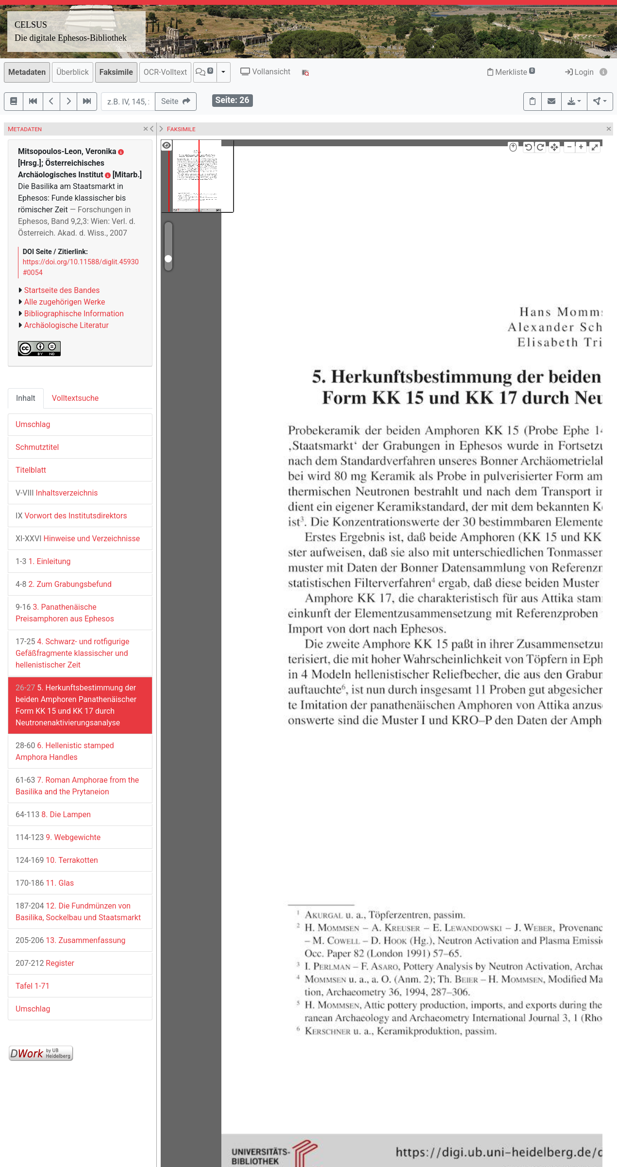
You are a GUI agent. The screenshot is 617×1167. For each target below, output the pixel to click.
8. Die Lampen (53, 814)
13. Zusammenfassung (71, 940)
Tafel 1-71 (33, 986)
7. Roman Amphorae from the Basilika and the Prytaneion (77, 785)
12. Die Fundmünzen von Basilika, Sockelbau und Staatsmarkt (78, 911)
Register (45, 963)
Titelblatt (31, 470)
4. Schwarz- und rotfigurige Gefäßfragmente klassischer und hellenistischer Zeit (72, 653)
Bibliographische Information (74, 313)
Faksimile (116, 72)
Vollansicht (265, 71)
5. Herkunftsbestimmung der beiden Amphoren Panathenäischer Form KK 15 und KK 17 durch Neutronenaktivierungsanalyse (76, 705)
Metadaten (27, 72)
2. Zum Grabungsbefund (64, 584)
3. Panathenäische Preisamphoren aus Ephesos (65, 612)
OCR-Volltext (165, 72)
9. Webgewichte (58, 837)
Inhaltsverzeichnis (57, 493)
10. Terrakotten (57, 860)
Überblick (72, 72)
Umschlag (33, 424)
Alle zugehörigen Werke (64, 302)
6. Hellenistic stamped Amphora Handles (65, 751)
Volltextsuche (75, 398)
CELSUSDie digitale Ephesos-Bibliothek (71, 31)
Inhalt (25, 398)
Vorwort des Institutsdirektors (71, 515)
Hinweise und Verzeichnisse (78, 538)
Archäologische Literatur (66, 325)
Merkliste (511, 72)
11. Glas (45, 883)
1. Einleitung (43, 561)
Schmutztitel (37, 447)
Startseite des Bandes (62, 290)
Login (579, 72)
